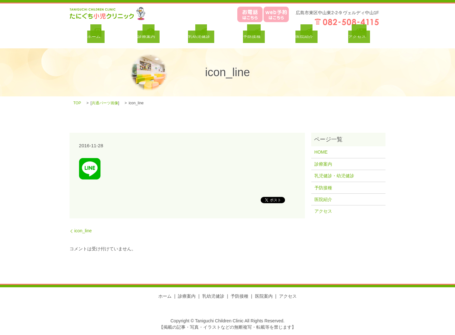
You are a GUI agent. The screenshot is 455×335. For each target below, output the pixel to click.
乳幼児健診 (213, 296)
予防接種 (323, 187)
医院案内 (264, 296)
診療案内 (323, 164)
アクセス (323, 211)
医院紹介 (323, 199)
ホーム (165, 296)
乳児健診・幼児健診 (334, 175)
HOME (321, 152)
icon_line (83, 230)
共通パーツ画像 (105, 103)
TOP (77, 103)
